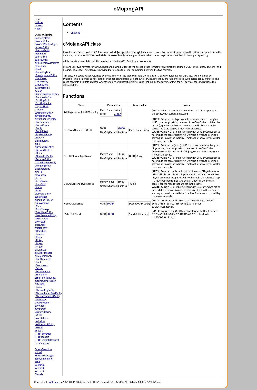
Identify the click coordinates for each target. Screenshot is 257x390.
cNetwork (40, 224)
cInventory (40, 174)
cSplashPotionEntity (45, 277)
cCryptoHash (41, 106)
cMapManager (42, 209)
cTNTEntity (40, 299)
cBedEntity (40, 53)
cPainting (40, 234)
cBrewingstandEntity (46, 75)
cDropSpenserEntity (45, 118)
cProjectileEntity (43, 255)
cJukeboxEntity (43, 193)
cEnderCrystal (42, 125)
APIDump (54, 382)
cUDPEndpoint (42, 302)
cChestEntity (41, 81)
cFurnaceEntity (43, 159)
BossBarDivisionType (46, 44)
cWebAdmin (41, 318)
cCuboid (39, 109)
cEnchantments (43, 122)
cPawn (38, 237)
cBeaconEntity (42, 50)
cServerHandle (42, 271)
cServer (39, 268)
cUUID (38, 315)
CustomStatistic (43, 311)
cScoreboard (41, 265)
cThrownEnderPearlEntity (48, 293)
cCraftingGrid (42, 100)
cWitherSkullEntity (45, 324)
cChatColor (41, 78)
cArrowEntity (42, 47)
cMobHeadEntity (44, 212)
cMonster (40, 221)
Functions (75, 32)
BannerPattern (42, 37)
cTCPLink (39, 283)
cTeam (38, 287)
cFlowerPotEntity (44, 156)
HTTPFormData (43, 333)
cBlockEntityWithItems (47, 62)
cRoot (38, 262)
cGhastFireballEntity (45, 162)
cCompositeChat (43, 97)
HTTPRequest (42, 336)
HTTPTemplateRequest (47, 339)
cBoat (38, 69)
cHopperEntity (42, 168)
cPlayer (39, 243)
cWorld (38, 327)
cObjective (40, 231)
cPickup (39, 240)
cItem (38, 178)
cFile (37, 143)
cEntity (38, 128)
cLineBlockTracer (44, 199)
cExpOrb (39, 137)
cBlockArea (41, 56)
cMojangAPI (41, 218)
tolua (37, 361)
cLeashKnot (41, 196)
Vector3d (40, 364)
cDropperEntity (43, 115)
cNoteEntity (41, 227)
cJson (38, 190)
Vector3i (39, 371)
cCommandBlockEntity (47, 94)
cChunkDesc (41, 84)
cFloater (39, 153)
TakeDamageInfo (44, 358)
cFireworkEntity (43, 150)
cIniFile (38, 171)
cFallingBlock (42, 140)
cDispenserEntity (44, 112)
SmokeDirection (43, 349)
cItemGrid (40, 184)
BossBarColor (42, 41)
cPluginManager (43, 252)
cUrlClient (40, 305)
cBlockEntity (41, 59)
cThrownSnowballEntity (47, 296)
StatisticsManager (44, 355)
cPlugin (39, 246)
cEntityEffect (41, 131)
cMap (38, 206)
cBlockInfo (40, 66)
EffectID (39, 330)
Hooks (38, 28)
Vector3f (39, 368)
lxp (36, 346)
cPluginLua (40, 249)
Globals (39, 374)
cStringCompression (45, 280)
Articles (39, 22)
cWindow (40, 321)
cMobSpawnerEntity (46, 215)
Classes (39, 25)
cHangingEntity (43, 165)
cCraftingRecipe (43, 103)
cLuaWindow (42, 203)
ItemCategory (42, 343)
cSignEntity (41, 274)
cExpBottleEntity (43, 134)
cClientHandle (42, 87)
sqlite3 (38, 352)
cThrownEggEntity (44, 290)
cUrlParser (40, 308)
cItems (38, 187)
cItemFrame (41, 181)
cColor (38, 90)
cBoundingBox (42, 72)
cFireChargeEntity (44, 146)
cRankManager (43, 259)
